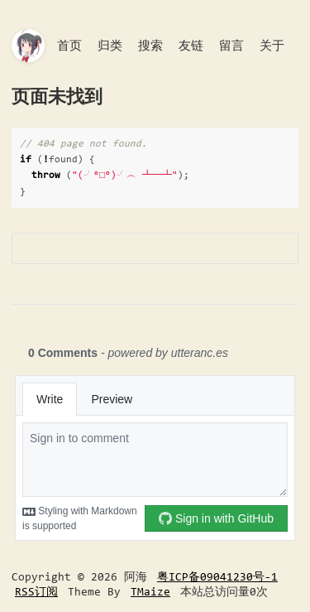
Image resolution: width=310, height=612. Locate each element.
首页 (69, 45)
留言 (231, 45)
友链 (191, 45)
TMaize (150, 592)
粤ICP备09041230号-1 (217, 577)
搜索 (150, 45)
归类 (110, 45)
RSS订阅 (36, 592)
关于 (272, 45)
